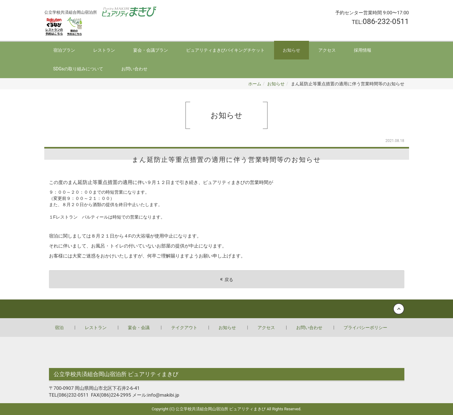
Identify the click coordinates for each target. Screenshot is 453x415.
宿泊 (59, 327)
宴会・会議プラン (150, 50)
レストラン (104, 50)
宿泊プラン (64, 50)
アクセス (327, 50)
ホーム (254, 83)
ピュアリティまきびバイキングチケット (225, 50)
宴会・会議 (139, 327)
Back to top (226, 308)
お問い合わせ (134, 68)
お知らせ (291, 50)
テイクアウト (184, 327)
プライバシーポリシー (365, 327)
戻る (226, 279)
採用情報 (362, 50)
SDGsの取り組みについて (78, 68)
